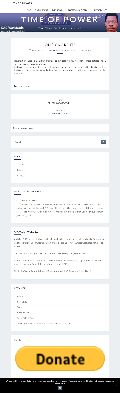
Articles (20, 164)
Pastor (19, 307)
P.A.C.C (28, 10)
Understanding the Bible (78, 10)
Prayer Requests (100, 10)
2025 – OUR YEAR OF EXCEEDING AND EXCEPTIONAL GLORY (43, 323)
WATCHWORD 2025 (25, 318)
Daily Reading (58, 10)
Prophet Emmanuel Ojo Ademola (73, 50)
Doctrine (20, 170)
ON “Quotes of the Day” (27, 200)
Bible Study (21, 301)
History (19, 175)
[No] (116, 385)
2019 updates (23, 86)
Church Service (41, 10)
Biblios (19, 296)
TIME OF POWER (22, 3)
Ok (60, 388)
